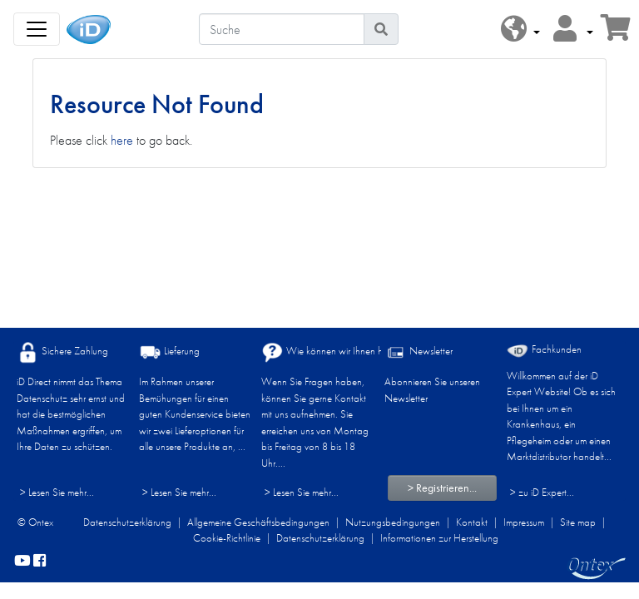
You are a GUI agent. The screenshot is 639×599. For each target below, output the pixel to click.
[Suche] (281, 29)
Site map (578, 522)
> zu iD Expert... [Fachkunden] (542, 492)
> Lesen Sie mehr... (57, 492)
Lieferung (169, 352)
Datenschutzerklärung (127, 522)
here (122, 140)
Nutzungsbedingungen (392, 522)
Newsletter (418, 352)
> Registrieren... (442, 487)
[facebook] (39, 561)
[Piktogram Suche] (381, 29)
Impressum (523, 522)
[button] (520, 29)
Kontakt (472, 522)
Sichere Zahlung (62, 352)
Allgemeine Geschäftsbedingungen (258, 522)
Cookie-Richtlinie (226, 538)
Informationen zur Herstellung (439, 538)
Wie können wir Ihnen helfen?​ (334, 352)
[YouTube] (22, 561)
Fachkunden (544, 350)
